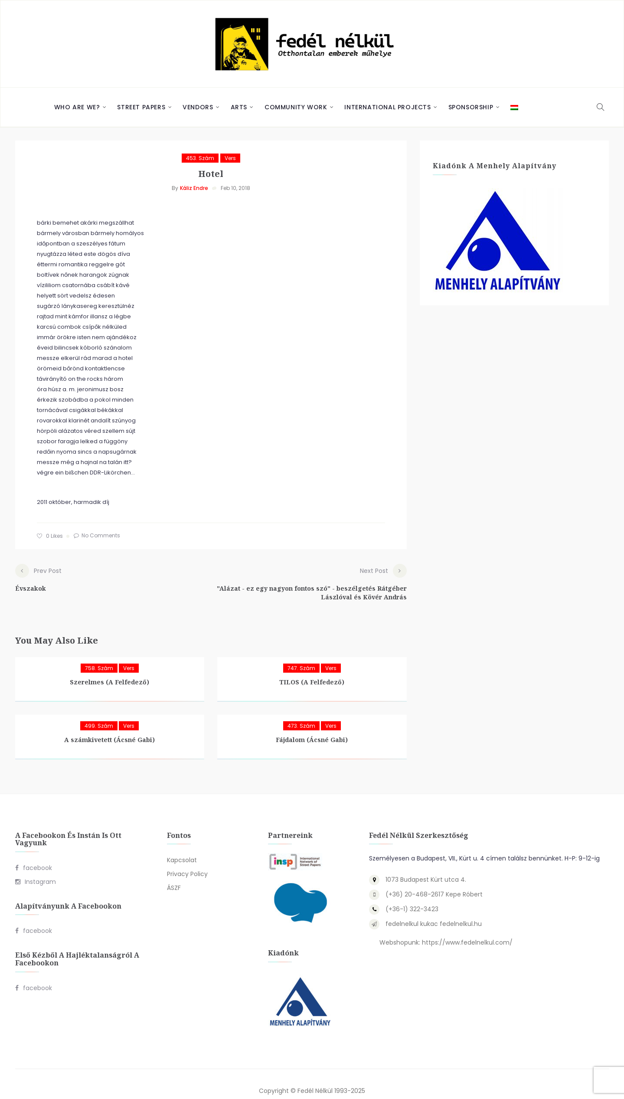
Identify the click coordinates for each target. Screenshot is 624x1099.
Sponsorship (470, 107)
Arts (239, 107)
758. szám (99, 654)
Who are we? (77, 107)
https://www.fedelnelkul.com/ (467, 929)
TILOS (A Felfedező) (311, 668)
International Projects (387, 107)
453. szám (200, 158)
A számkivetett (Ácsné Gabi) (109, 726)
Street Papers (141, 107)
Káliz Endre (194, 188)
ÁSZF (174, 874)
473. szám (301, 712)
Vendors (198, 107)
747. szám (301, 654)
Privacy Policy (187, 861)
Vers (230, 158)
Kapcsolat (182, 847)
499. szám (99, 712)
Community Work (296, 107)
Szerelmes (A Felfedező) (109, 668)
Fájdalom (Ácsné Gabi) (312, 726)
